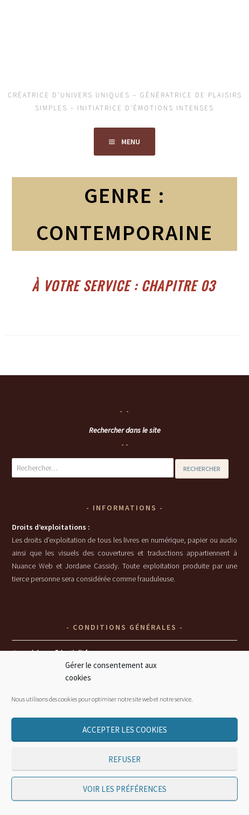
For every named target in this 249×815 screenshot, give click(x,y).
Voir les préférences (125, 789)
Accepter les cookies (124, 730)
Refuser (124, 759)
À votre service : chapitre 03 (123, 285)
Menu (130, 141)
